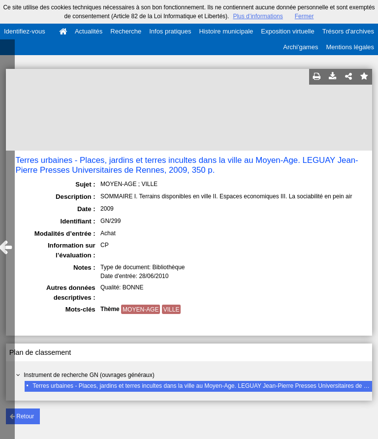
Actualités (88, 31)
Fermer (304, 16)
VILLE (171, 309)
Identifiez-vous (24, 31)
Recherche (125, 31)
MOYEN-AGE (140, 309)
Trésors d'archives (348, 31)
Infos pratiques (170, 31)
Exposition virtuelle (287, 31)
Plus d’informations (258, 16)
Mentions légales (350, 47)
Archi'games (300, 47)
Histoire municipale (226, 31)
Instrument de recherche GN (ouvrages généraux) (89, 375)
